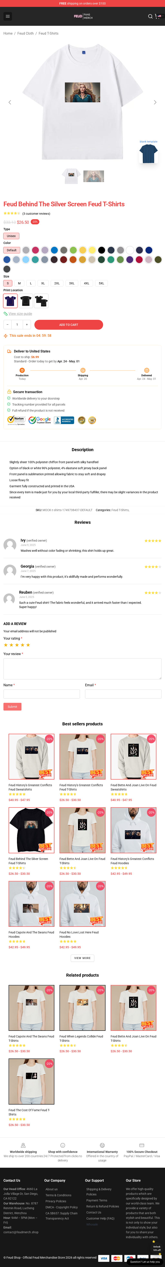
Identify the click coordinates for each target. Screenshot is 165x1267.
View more (82, 958)
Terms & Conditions (58, 1195)
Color (7, 243)
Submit (12, 706)
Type (6, 229)
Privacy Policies (56, 1201)
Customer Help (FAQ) (100, 1218)
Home (7, 33)
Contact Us (93, 1212)
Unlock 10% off (157, 1248)
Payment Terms (96, 1200)
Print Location (13, 290)
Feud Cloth (25, 33)
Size (6, 276)
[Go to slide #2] (93, 176)
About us (52, 1189)
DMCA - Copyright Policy (62, 1207)
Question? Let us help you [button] (145, 1261)
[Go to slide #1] (71, 176)
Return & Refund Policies (102, 1206)
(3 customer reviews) (36, 213)
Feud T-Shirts (48, 33)
